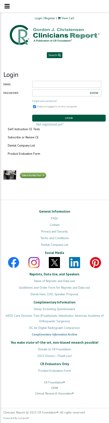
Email (7, 84)
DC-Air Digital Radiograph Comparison (54, 328)
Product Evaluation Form (24, 154)
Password (10, 93)
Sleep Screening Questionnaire (54, 309)
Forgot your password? (44, 101)
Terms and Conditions (54, 238)
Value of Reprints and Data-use (54, 281)
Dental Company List (21, 145)
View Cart (67, 18)
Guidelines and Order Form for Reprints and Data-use (54, 288)
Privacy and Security (54, 231)
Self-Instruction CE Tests (24, 129)
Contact (54, 225)
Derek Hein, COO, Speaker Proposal (54, 294)
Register (49, 18)
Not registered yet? (49, 124)
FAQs (54, 218)
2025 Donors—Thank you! (54, 356)
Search (54, 55)
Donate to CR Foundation (54, 349)
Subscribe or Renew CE (23, 137)
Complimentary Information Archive (54, 334)
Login (38, 18)
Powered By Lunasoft (16, 418)
